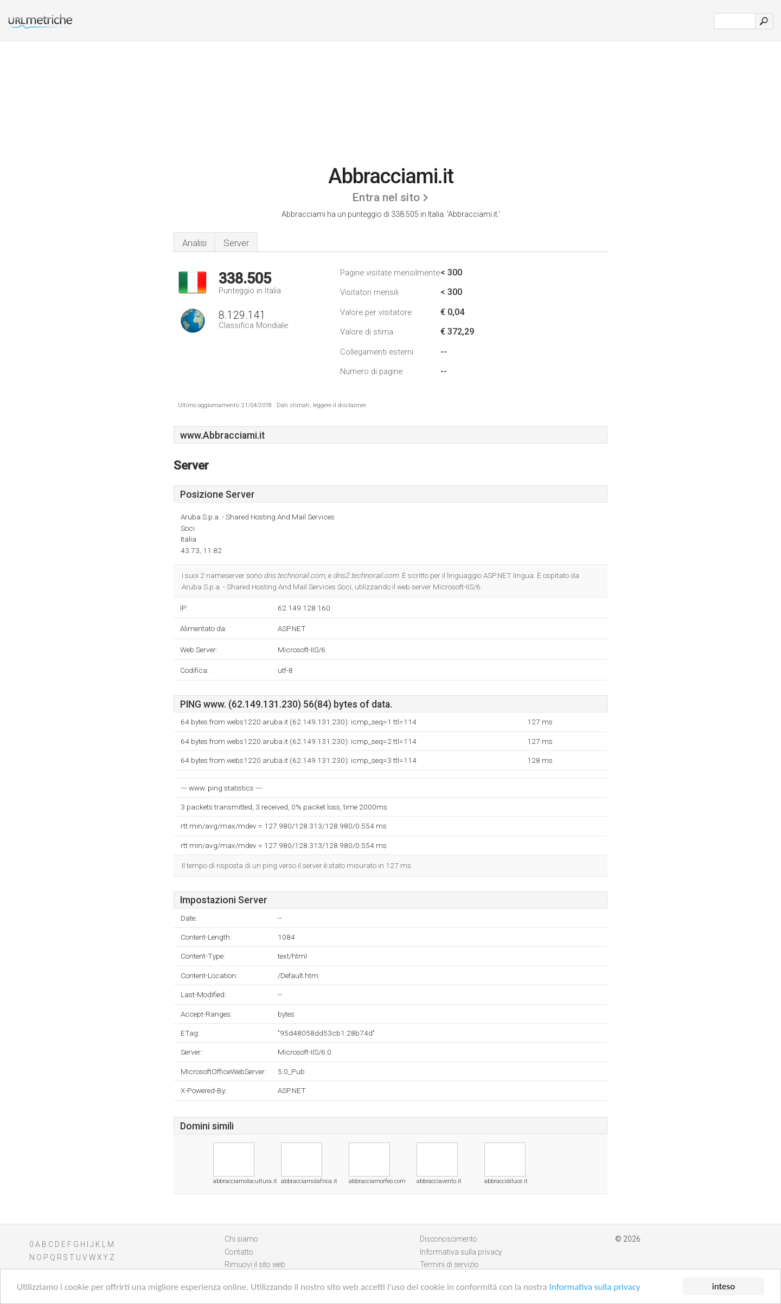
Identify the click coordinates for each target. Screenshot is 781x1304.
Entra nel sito (386, 197)
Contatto (239, 1252)
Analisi (194, 242)
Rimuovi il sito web (255, 1264)
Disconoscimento (448, 1239)
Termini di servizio (449, 1264)
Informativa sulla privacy (595, 1287)
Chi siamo (241, 1239)
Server (236, 242)
